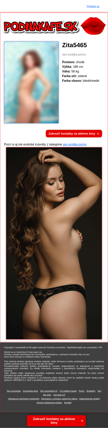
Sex (99, 391)
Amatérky (91, 391)
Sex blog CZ (59, 395)
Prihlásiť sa (93, 6)
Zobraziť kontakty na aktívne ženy (72, 133)
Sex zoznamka (14, 391)
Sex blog (47, 395)
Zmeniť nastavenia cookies (49, 402)
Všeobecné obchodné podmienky (23, 399)
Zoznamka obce (30, 391)
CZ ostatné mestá (68, 391)
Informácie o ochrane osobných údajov (59, 399)
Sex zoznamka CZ (48, 391)
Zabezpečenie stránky (89, 399)
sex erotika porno (75, 144)
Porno (81, 391)
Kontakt (67, 402)
